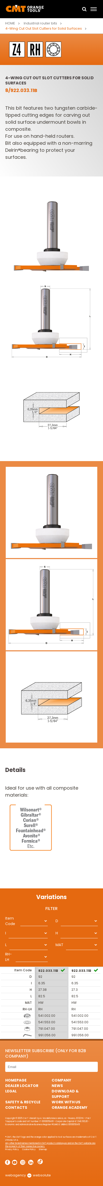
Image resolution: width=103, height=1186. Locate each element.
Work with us (66, 1102)
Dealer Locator (21, 1085)
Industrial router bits (40, 23)
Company (61, 1080)
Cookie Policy (29, 1149)
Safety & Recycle (22, 1102)
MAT (59, 944)
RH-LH (8, 957)
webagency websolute (28, 1175)
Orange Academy (69, 1107)
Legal (11, 1091)
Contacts (16, 1107)
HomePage (16, 1080)
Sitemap (43, 1149)
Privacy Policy (12, 1149)
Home (10, 23)
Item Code (10, 921)
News (57, 1085)
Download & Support (65, 1094)
